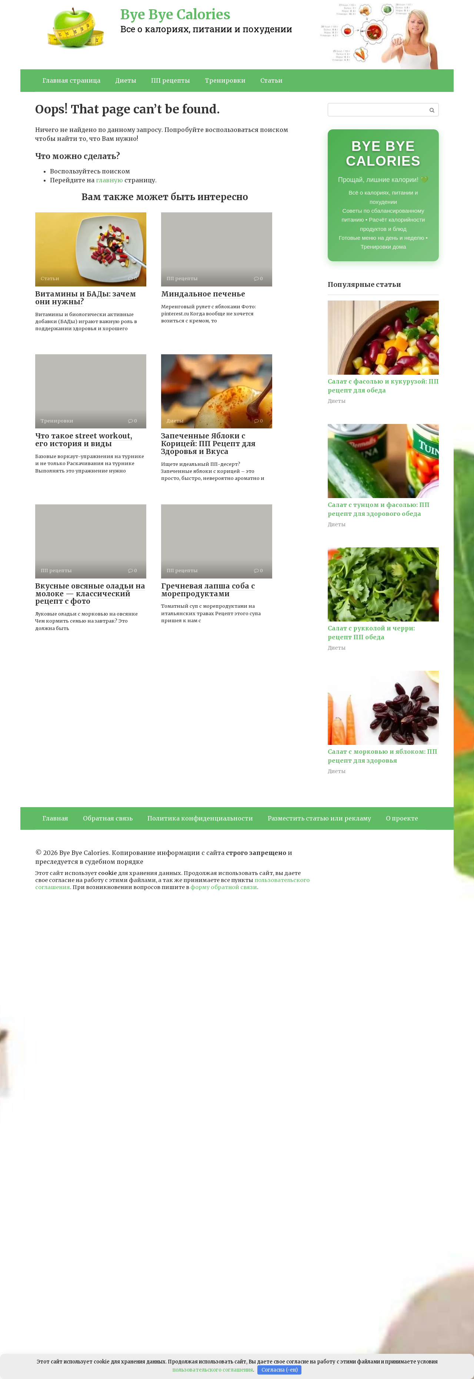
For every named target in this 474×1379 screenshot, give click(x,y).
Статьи (271, 80)
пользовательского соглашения (213, 1370)
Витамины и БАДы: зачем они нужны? (85, 297)
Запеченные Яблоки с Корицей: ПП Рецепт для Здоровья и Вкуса (208, 443)
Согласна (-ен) (279, 1370)
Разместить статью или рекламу (319, 818)
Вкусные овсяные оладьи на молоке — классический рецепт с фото (90, 593)
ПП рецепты (170, 80)
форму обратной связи (223, 887)
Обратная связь (108, 818)
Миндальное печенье (203, 293)
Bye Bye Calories (175, 14)
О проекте (402, 818)
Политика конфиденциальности (200, 818)
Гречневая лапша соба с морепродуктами (208, 589)
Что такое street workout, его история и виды (83, 439)
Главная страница (71, 80)
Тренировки (225, 80)
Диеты (125, 80)
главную (109, 180)
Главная (55, 818)
